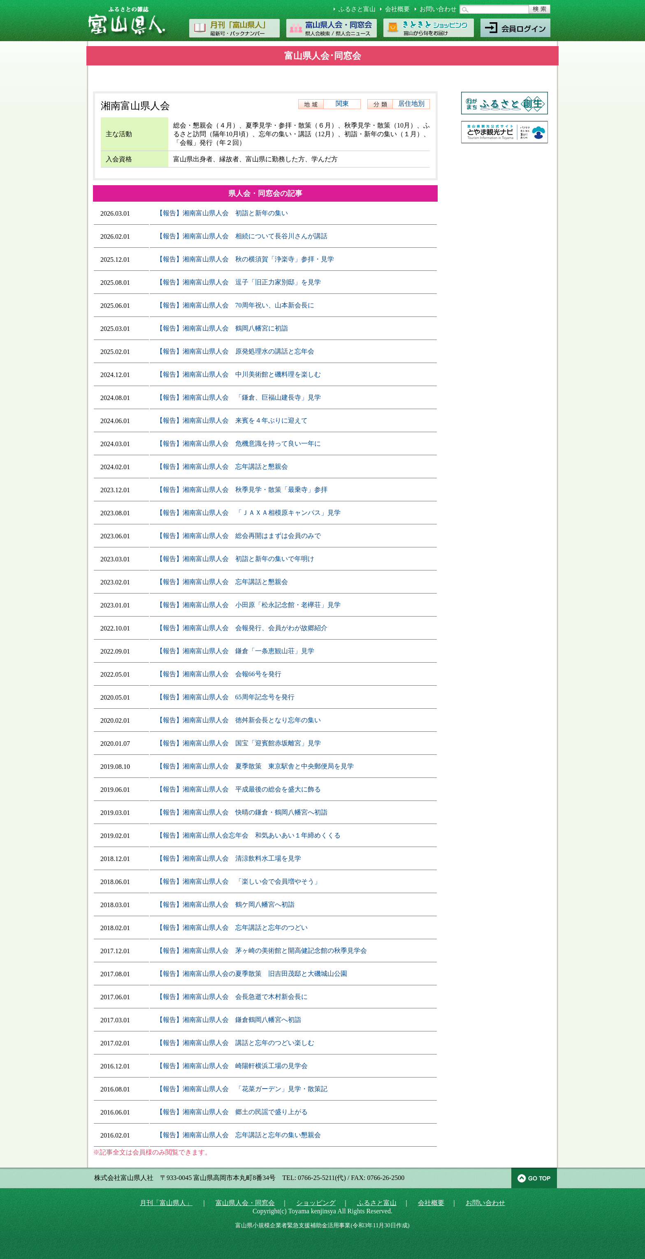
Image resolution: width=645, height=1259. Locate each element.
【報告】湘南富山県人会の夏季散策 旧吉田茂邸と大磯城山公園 (251, 973)
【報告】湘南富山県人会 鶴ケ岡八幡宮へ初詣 (225, 904)
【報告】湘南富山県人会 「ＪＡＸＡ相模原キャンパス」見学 (248, 512)
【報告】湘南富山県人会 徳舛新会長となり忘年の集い (238, 720)
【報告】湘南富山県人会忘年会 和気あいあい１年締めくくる (248, 835)
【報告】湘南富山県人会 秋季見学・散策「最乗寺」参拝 (241, 489)
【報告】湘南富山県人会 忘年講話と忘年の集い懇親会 (238, 1134)
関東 (342, 103)
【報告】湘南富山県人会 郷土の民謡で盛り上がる (232, 1111)
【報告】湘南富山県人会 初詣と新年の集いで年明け (235, 558)
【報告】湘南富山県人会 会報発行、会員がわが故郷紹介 (241, 627)
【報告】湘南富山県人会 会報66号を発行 (218, 673)
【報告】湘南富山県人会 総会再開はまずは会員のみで (238, 535)
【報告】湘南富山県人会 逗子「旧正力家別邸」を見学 (238, 282)
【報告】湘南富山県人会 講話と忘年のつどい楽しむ (235, 1042)
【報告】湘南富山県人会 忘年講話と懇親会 (222, 466)
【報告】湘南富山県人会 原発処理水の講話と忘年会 (235, 351)
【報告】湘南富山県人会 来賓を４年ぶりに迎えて (232, 420)
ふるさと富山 (357, 9)
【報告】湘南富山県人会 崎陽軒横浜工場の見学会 (232, 1065)
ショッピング (316, 1202)
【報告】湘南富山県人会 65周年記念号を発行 (225, 696)
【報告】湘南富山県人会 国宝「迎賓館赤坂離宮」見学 (238, 743)
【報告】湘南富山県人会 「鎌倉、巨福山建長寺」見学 (238, 397)
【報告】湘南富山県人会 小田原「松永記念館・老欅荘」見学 (248, 604)
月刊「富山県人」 (166, 1202)
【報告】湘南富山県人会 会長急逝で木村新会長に (232, 996)
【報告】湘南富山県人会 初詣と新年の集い (222, 212)
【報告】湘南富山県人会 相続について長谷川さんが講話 (241, 236)
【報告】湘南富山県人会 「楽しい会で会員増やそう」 (238, 881)
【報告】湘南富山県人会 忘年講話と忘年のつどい (232, 927)
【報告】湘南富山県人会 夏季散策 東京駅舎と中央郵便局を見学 (255, 766)
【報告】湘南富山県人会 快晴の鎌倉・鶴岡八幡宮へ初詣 (241, 812)
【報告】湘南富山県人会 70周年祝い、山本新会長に (235, 305)
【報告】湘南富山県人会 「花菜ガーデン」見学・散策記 (241, 1088)
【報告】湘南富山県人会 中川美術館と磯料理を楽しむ (238, 374)
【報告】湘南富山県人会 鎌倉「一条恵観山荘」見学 (235, 650)
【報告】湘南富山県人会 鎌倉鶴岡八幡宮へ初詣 (228, 1019)
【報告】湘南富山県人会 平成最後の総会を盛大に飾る (238, 789)
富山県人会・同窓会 (245, 1202)
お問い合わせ (438, 9)
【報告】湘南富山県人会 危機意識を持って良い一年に (238, 443)
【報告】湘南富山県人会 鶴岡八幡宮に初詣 (222, 328)
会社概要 (397, 9)
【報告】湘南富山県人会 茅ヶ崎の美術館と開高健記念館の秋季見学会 (261, 950)
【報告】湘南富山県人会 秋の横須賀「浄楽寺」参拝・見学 (245, 259)
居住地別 (411, 103)
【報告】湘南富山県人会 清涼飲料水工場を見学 (228, 858)
